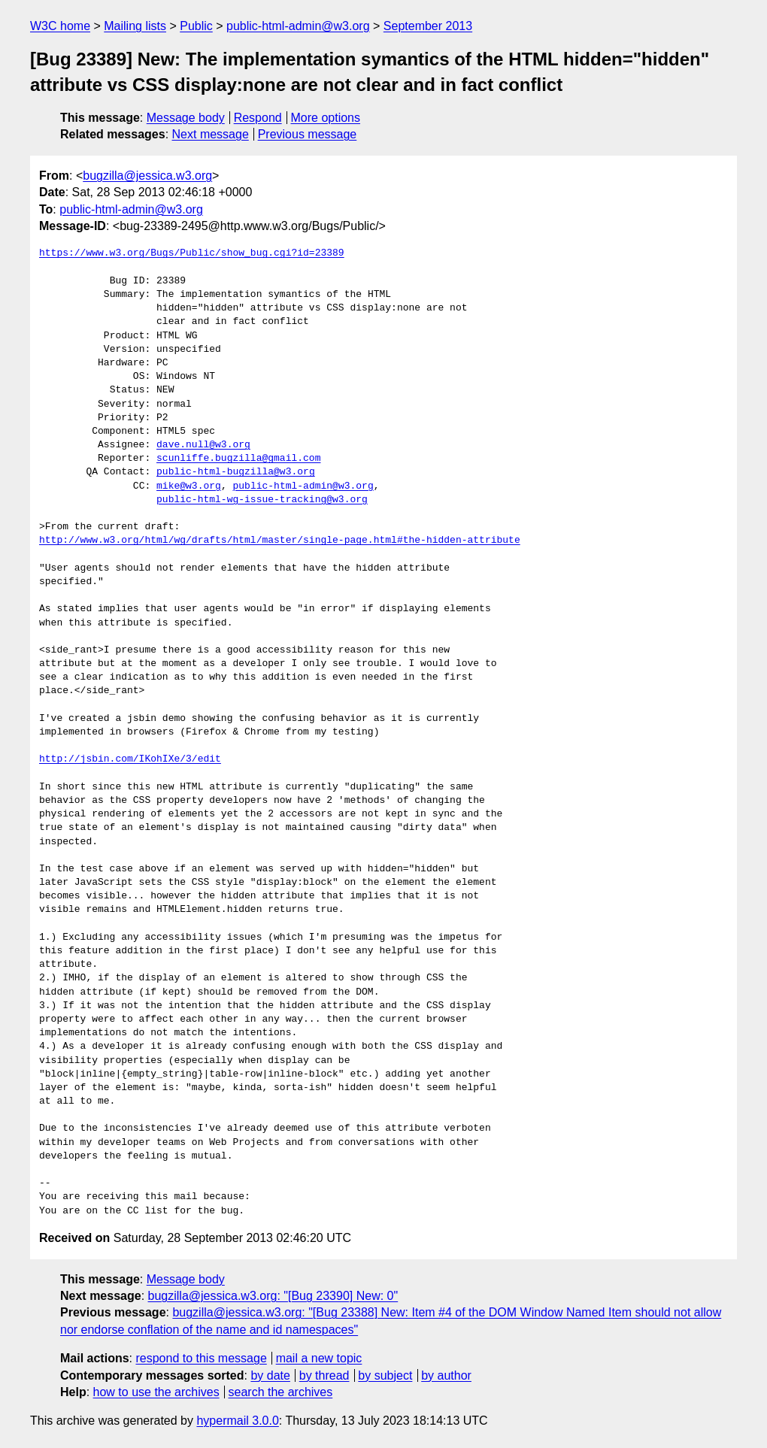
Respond (258, 117)
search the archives (281, 1392)
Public (196, 26)
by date (270, 1375)
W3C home (60, 26)
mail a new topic (319, 1358)
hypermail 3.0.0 (237, 1420)
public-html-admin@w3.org (298, 26)
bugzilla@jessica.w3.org (147, 175)
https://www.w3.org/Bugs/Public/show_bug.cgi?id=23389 (191, 253)
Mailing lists (135, 26)
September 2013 (428, 26)
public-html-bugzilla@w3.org (235, 472)
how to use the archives (156, 1392)
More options (326, 117)
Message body (186, 117)
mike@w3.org (188, 486)
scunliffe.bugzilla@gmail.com (238, 458)
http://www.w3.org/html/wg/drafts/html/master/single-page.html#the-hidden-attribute (279, 540)
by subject (385, 1375)
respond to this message (200, 1358)
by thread (324, 1375)
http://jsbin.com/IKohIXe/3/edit (130, 759)
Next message (210, 134)
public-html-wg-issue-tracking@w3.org (262, 500)
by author (446, 1375)
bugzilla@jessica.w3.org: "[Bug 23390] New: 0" (273, 1295)
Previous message (307, 134)
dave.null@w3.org (203, 445)
